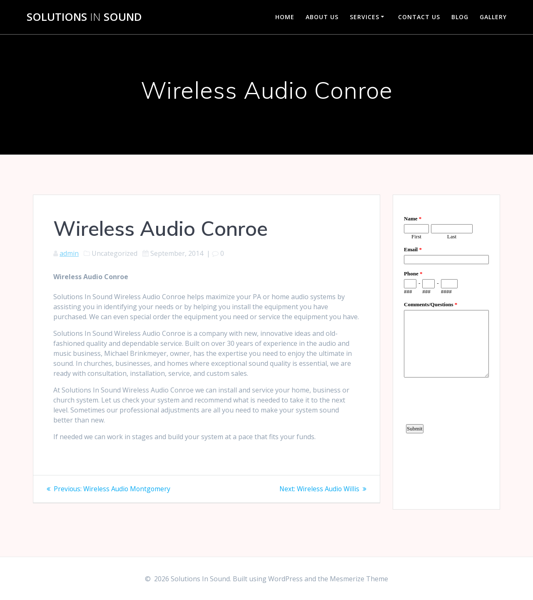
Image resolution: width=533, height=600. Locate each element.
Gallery (493, 17)
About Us (322, 17)
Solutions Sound (84, 17)
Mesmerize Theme (359, 578)
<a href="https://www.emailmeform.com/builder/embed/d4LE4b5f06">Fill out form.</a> (446, 351)
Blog (459, 17)
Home (284, 17)
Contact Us (419, 17)
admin (69, 253)
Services (364, 17)
